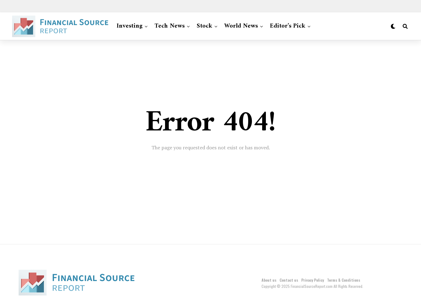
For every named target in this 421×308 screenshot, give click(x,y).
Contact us (289, 280)
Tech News (170, 26)
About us (269, 280)
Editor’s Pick (287, 26)
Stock (204, 26)
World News (241, 26)
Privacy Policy (312, 280)
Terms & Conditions (343, 280)
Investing (129, 26)
